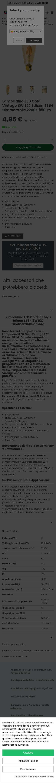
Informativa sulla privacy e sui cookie (34, 776)
